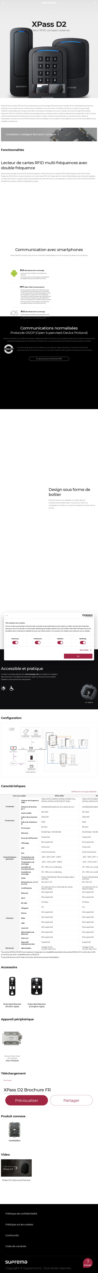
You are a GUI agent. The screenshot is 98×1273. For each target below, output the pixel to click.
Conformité (12, 1235)
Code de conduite (15, 1246)
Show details (84, 650)
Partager (71, 1100)
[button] (40, 88)
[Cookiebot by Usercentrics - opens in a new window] (84, 615)
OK (78, 656)
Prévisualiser (26, 1100)
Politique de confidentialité (21, 1213)
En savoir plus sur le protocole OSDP (49, 359)
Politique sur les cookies (19, 1224)
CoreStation (14, 1140)
